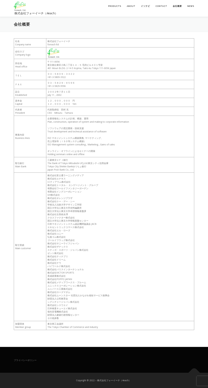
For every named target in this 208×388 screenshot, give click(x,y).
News (190, 6)
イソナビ (145, 6)
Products (114, 6)
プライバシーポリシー (25, 360)
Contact (161, 6)
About (131, 6)
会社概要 (177, 6)
